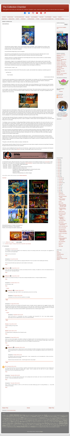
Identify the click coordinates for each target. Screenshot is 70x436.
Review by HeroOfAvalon (37, 423)
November (61, 179)
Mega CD (48, 420)
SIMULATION (11, 18)
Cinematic (38, 416)
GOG (38, 419)
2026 (59, 159)
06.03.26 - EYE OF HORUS (62, 73)
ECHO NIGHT (61, 236)
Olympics (45, 421)
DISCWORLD (61, 222)
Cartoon (27, 416)
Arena (52, 415)
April (60, 190)
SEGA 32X (12, 424)
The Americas (33, 425)
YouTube (50, 426)
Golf (40, 419)
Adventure (7, 243)
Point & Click (18, 243)
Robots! (43, 423)
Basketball (61, 415)
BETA (5, 416)
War (3, 426)
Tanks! (14, 425)
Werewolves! (12, 426)
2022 (59, 165)
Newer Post (5, 407)
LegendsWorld (59, 257)
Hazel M (6, 330)
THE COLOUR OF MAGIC (62, 215)
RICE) (18, 149)
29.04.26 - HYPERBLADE (61, 64)
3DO (7, 415)
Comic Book (50, 416)
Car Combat (24, 416)
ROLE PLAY (4, 18)
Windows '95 (24, 426)
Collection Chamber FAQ (23, 175)
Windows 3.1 (34, 426)
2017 (59, 173)
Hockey (51, 419)
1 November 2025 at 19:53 (11, 366)
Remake (25, 423)
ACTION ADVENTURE (19, 17)
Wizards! (41, 426)
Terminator (20, 425)
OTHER (37, 18)
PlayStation (66, 421)
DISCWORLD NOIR (62, 213)
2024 (59, 162)
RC (23, 423)
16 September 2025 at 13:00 (20, 347)
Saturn (52, 423)
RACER (59, 17)
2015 (59, 176)
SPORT (17, 18)
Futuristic (13, 419)
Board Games (17, 416)
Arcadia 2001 (49, 415)
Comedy (46, 416)
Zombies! (53, 426)
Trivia (51, 425)
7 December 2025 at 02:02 (15, 383)
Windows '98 (29, 426)
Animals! (35, 415)
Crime (58, 416)
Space (45, 424)
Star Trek (52, 424)
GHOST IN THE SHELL (63, 233)
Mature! (43, 420)
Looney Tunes (21, 420)
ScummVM (47, 161)
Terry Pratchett (28, 243)
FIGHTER (41, 17)
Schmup (55, 423)
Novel (42, 421)
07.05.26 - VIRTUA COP (61, 63)
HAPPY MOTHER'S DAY (63, 226)
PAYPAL (66, 115)
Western (15, 426)
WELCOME (61, 246)
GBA (33, 419)
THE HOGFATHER (62, 220)
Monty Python (4, 421)
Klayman (7, 420)
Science (57, 423)
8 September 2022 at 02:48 (18, 314)
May (60, 188)
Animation (39, 415)
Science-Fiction (63, 423)
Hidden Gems (45, 419)
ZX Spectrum (57, 426)
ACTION (4, 17)
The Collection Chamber (14, 7)
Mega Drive (52, 420)
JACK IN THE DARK (62, 227)
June (60, 187)
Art (53, 415)
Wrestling (44, 426)
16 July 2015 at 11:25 (15, 268)
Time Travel (43, 425)
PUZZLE (55, 17)
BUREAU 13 (61, 243)
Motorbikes (8, 421)
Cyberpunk (63, 416)
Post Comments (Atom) (11, 410)
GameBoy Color (26, 419)
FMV (5, 419)
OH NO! (60, 201)
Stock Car (66, 424)
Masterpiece (40, 420)
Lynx (24, 420)
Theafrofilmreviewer (60, 254)
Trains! (49, 425)
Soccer (43, 424)
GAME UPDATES (60, 74)
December (61, 177)
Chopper (30, 416)
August (60, 184)
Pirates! (57, 421)
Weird (8, 426)
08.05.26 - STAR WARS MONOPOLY (61, 55)
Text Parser (29, 425)
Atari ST (55, 415)
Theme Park (37, 425)
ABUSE (60, 244)
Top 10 (47, 425)
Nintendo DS (39, 421)
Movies (12, 421)
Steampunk (62, 424)
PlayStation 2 (4, 423)
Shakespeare (20, 424)
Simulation (37, 424)
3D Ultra (3, 415)
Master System (34, 420)
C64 (20, 416)
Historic (48, 419)
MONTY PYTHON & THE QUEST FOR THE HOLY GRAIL (62, 205)
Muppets (15, 421)
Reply (6, 255)
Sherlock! (26, 424)
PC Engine (51, 421)
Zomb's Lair (59, 255)
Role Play (47, 423)
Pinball (54, 421)
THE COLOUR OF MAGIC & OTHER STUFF (62, 209)
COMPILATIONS (30, 18)
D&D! (67, 416)
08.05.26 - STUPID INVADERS (60, 58)
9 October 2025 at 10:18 (17, 354)
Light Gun (17, 420)
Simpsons (33, 424)
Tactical (12, 425)
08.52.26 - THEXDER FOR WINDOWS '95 (61, 60)
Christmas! (34, 416)
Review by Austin (30, 423)
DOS (22, 418)
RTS (50, 423)
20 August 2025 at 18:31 (14, 337)
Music (18, 421)
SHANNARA (61, 193)
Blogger (41, 431)
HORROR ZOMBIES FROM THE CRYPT (63, 231)
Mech (45, 420)
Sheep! (23, 424)
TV (52, 425)
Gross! (42, 419)
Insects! (57, 419)
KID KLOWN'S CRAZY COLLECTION (63, 224)
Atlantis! (58, 415)
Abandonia (59, 252)
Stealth (60, 424)
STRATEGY (23, 18)
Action (11, 415)
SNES (41, 424)
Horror (54, 419)
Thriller (40, 425)
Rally (22, 423)
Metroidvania (61, 420)
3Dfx (6, 415)
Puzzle (16, 423)
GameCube (31, 419)
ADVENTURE (10, 17)
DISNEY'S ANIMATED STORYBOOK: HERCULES (63, 239)
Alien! (21, 415)
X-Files (47, 426)
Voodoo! (66, 425)
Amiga (23, 415)
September (61, 182)
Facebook (61, 91)
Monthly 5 (65, 420)
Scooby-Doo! (4, 424)
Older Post (51, 407)
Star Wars (56, 424)
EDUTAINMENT (34, 17)
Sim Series (30, 424)
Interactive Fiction (65, 419)
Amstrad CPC (32, 415)
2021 (59, 167)
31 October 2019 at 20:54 (19, 290)
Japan (3, 420)
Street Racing (8, 425)
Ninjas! (31, 421)
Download (4, 177)
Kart (5, 420)
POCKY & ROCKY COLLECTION (62, 199)
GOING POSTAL (62, 211)
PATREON (64, 116)
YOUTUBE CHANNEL (59, 18)
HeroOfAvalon (60, 97)
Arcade (45, 415)
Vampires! (58, 425)
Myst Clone (22, 421)
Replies (7, 288)
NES (29, 421)
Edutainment (42, 417)
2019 (59, 170)
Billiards (8, 416)
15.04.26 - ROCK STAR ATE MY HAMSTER (62, 67)
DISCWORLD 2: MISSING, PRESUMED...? (62, 218)
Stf (5, 366)
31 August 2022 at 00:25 (14, 303)
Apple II (42, 415)
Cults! (60, 416)
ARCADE (27, 17)
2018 (59, 171)
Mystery (26, 421)
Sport (50, 424)
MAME (26, 420)
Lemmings (10, 420)
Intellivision (60, 419)
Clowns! (41, 416)
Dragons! (10, 243)
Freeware (10, 419)
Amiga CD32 (27, 415)
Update (55, 425)
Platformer (61, 421)
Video (61, 425)
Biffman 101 (7, 268)
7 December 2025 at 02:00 (15, 375)
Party (48, 421)
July (60, 185)
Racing (19, 423)
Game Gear (17, 419)
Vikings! (64, 425)
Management (30, 420)
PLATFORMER (48, 17)
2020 (59, 168)
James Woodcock (28, 163)
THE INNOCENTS (62, 229)
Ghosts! (36, 419)
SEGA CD (15, 424)
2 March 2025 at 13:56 (13, 330)
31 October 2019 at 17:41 (14, 282)
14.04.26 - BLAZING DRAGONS (60, 69)
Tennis (18, 425)
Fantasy (14, 243)
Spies (47, 424)
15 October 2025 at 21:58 (17, 295)
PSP (14, 423)
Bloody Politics (12, 416)
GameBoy (21, 419)
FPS (8, 419)
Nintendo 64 (35, 421)
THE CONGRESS (62, 241)
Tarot (16, 425)
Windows (19, 426)
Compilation (55, 416)
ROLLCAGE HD (61, 194)
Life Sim (14, 420)
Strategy (4, 425)
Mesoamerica (56, 420)
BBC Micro (64, 415)
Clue (43, 416)
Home (28, 407)
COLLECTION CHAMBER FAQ (47, 18)
